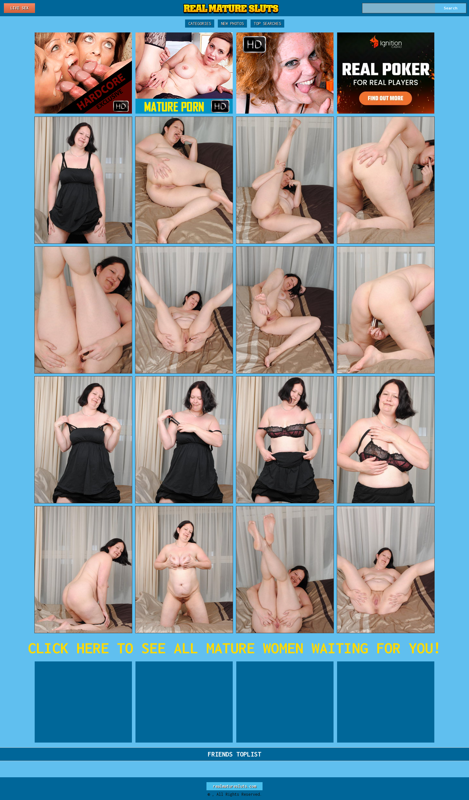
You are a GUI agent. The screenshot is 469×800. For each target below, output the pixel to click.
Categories (199, 23)
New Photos (232, 23)
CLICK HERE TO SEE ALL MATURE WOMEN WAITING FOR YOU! (234, 648)
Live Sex (19, 8)
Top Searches (267, 23)
